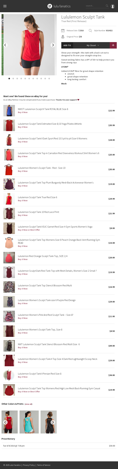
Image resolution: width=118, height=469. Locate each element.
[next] (53, 45)
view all (28, 407)
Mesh (64, 83)
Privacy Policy (29, 465)
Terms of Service (43, 465)
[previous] (5, 45)
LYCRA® (64, 66)
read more (89, 91)
